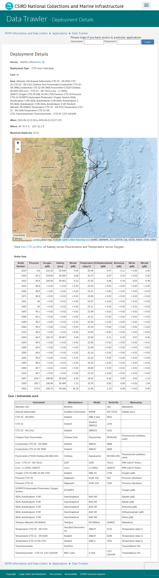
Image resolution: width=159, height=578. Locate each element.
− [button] (18, 150)
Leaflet (36, 239)
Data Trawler (80, 33)
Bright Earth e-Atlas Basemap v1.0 (72, 239)
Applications (59, 33)
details (37, 62)
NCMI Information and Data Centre (26, 33)
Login (148, 41)
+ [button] (18, 143)
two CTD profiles (31, 247)
